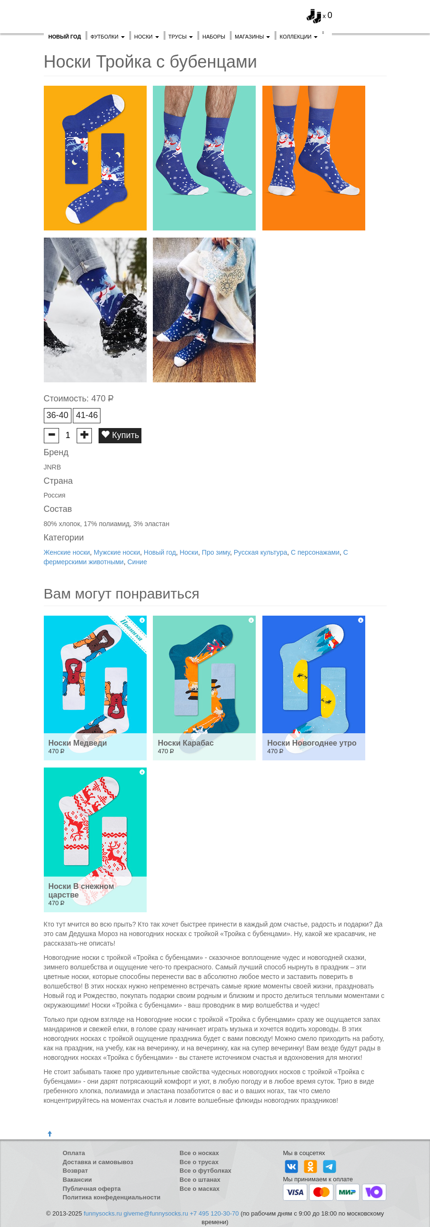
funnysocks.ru (103, 1213)
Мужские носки (117, 552)
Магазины (252, 37)
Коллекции (299, 37)
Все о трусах (199, 1162)
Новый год (160, 552)
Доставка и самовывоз (98, 1162)
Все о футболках (205, 1170)
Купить (120, 435)
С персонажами (315, 552)
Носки (146, 37)
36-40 (58, 415)
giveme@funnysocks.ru (156, 1213)
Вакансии (77, 1179)
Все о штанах (200, 1179)
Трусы (181, 37)
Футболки (107, 37)
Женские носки (67, 552)
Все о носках (199, 1153)
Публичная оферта (92, 1188)
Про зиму (216, 552)
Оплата (74, 1153)
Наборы (213, 37)
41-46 (87, 415)
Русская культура (260, 552)
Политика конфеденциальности (112, 1197)
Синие (137, 562)
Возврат (75, 1170)
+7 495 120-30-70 (214, 1213)
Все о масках (200, 1188)
